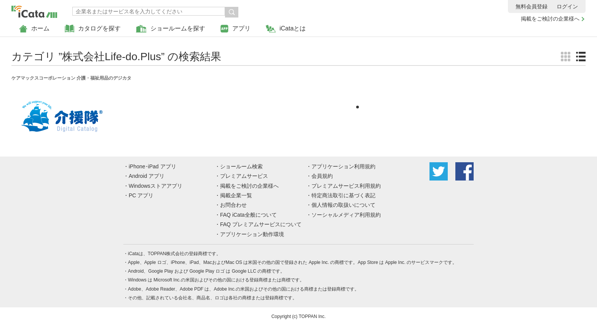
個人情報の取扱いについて (343, 205)
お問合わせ (233, 205)
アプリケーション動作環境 (252, 234)
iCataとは (286, 29)
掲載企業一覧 (236, 195)
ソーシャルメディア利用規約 (346, 215)
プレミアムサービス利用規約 (346, 186)
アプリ (235, 29)
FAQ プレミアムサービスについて (261, 224)
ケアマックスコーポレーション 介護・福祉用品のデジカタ (71, 78)
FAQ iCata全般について (248, 215)
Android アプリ (146, 176)
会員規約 (322, 176)
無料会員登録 (532, 6)
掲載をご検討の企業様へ (550, 19)
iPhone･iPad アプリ (152, 166)
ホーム (34, 29)
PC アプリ (141, 195)
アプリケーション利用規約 (343, 166)
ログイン (567, 6)
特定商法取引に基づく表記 (343, 195)
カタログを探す (93, 29)
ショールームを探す (170, 29)
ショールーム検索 (241, 166)
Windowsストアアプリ (155, 186)
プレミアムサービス (244, 176)
